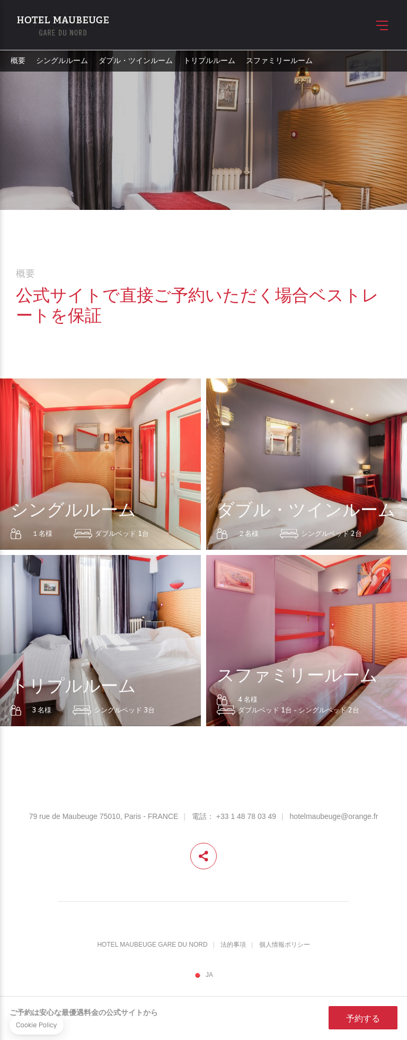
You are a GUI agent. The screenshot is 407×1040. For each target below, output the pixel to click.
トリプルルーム (209, 61)
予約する (363, 1018)
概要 (18, 61)
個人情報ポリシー (284, 944)
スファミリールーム (279, 61)
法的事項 (233, 944)
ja (209, 975)
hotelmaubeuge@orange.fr (334, 816)
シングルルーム (62, 61)
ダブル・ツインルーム (136, 61)
